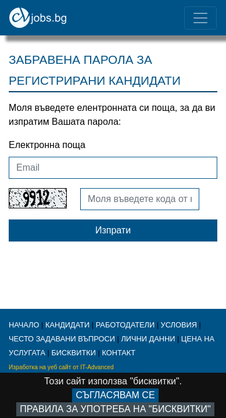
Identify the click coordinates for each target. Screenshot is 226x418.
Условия (179, 324)
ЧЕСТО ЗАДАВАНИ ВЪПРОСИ (62, 338)
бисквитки (73, 352)
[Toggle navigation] (200, 18)
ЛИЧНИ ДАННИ (148, 338)
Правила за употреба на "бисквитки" (115, 409)
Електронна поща (47, 145)
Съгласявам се (115, 395)
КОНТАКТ (118, 352)
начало (24, 324)
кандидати (67, 324)
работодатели (125, 324)
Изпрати (113, 230)
